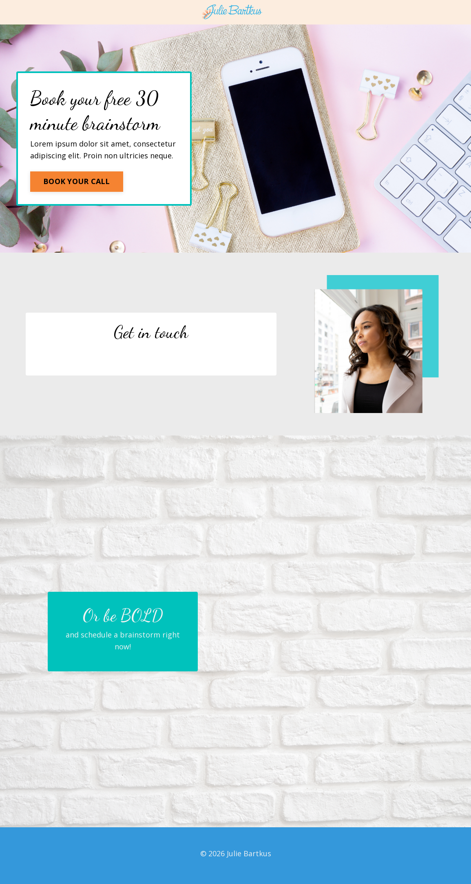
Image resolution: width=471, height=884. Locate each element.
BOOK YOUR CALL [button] (76, 181)
